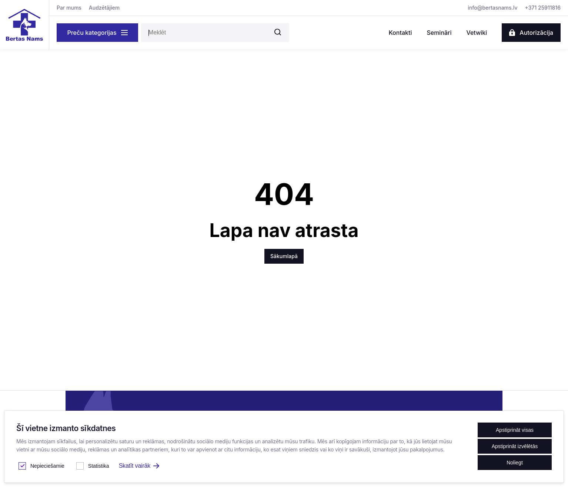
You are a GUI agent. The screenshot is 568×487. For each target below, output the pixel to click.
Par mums (69, 7)
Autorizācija (531, 32)
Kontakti (400, 32)
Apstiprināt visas (515, 430)
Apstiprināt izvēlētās (515, 446)
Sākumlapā (284, 256)
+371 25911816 (543, 7)
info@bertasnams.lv (492, 7)
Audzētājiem (104, 7)
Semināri (439, 32)
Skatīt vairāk (139, 466)
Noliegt (515, 463)
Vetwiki (476, 32)
